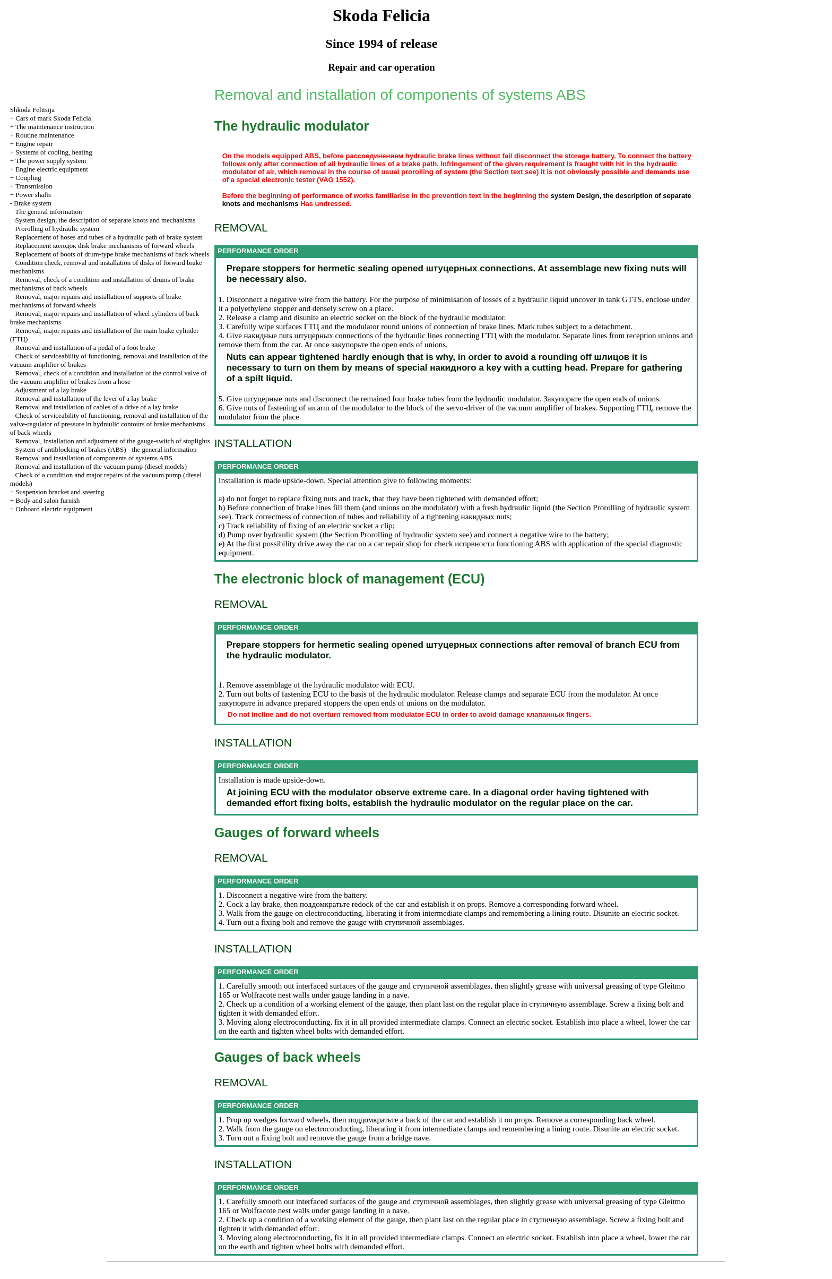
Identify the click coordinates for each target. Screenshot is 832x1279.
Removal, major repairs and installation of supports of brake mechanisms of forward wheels (95, 301)
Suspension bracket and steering (59, 492)
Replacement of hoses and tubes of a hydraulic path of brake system (109, 237)
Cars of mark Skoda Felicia (53, 118)
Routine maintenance (44, 135)
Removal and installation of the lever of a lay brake (86, 398)
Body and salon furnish (47, 500)
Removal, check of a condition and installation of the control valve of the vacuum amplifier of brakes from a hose (108, 377)
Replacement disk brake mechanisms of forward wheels (105, 246)
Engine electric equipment (51, 169)
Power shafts (33, 195)
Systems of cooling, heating (53, 152)
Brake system (32, 203)
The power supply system (50, 161)
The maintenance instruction (54, 127)
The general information (48, 212)
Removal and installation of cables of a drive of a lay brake (96, 407)
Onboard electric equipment (53, 509)
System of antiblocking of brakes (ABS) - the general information (106, 449)
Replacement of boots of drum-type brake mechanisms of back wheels (112, 254)
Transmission (34, 186)
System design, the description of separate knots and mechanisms (105, 220)
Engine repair (34, 144)
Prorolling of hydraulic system (57, 229)
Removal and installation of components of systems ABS (93, 458)
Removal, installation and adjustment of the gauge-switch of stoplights (112, 441)
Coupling (28, 178)
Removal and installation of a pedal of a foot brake (85, 347)
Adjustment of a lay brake (50, 390)
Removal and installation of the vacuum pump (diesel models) (101, 466)
